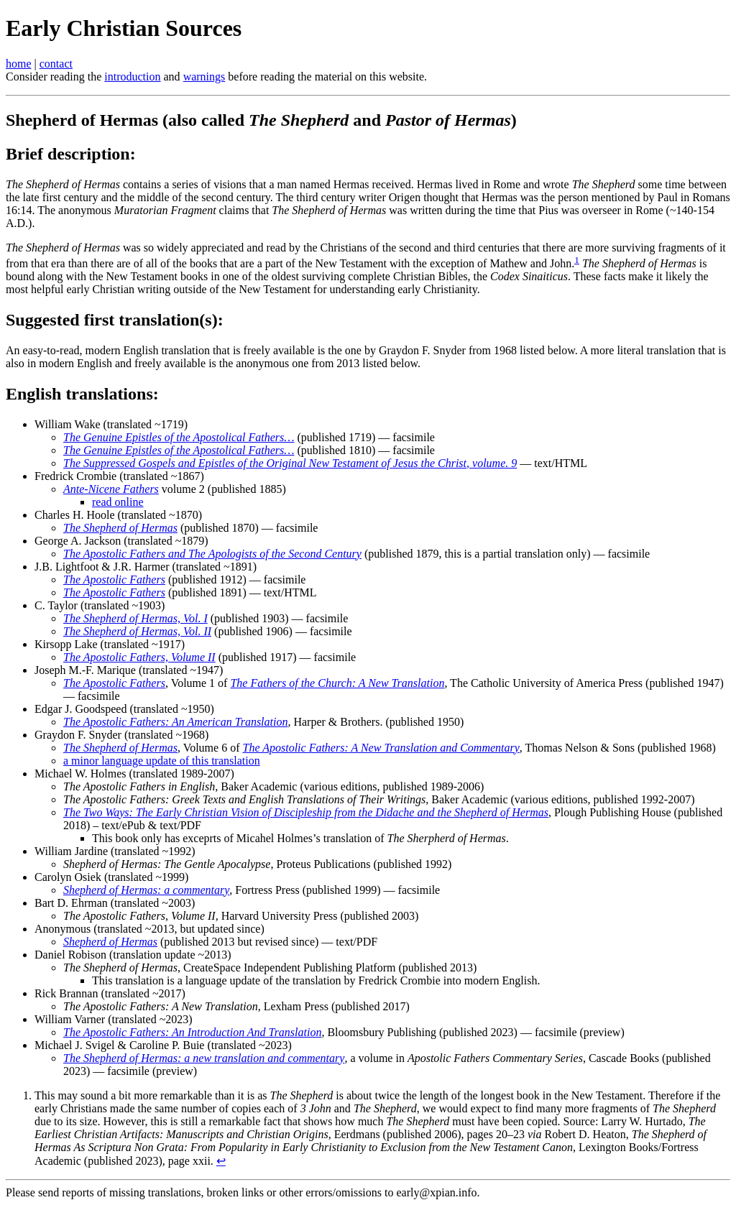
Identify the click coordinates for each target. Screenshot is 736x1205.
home (19, 63)
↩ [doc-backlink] (221, 1161)
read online (118, 502)
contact (56, 63)
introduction (132, 76)
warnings (204, 76)
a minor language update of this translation (161, 760)
